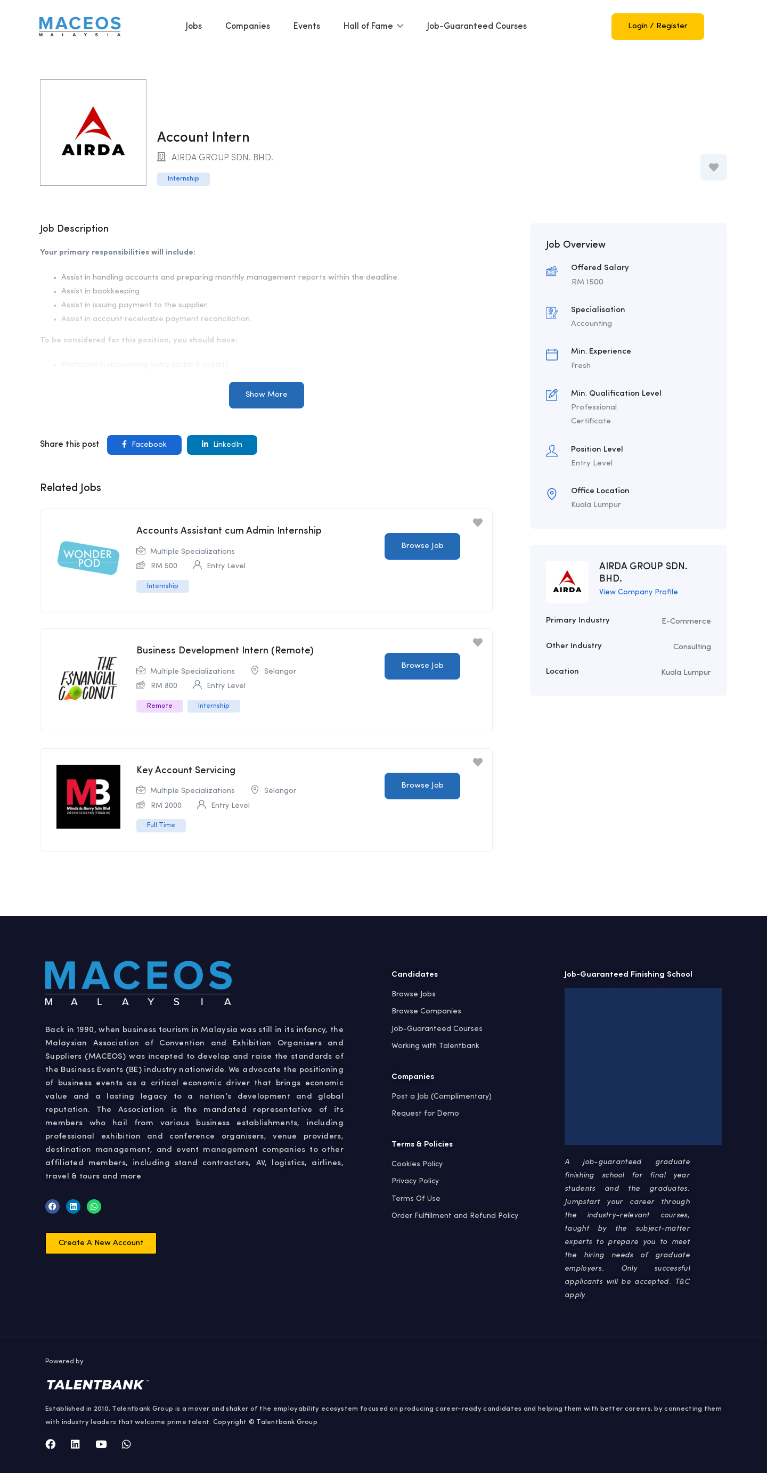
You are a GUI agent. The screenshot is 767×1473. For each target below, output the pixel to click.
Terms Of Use (415, 1198)
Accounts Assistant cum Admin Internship (229, 531)
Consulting (692, 647)
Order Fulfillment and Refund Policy (454, 1216)
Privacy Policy (415, 1181)
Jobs (194, 26)
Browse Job (422, 546)
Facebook (144, 444)
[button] (101, 1243)
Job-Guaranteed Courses (477, 26)
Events (306, 26)
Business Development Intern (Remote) (225, 651)
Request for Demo (425, 1113)
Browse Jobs (413, 994)
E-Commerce (686, 622)
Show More (267, 395)
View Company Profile (638, 592)
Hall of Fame (374, 26)
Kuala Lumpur (686, 673)
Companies (247, 26)
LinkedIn (222, 444)
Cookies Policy (417, 1164)
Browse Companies (426, 1011)
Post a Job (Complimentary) (441, 1096)
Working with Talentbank (435, 1046)
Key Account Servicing (185, 770)
